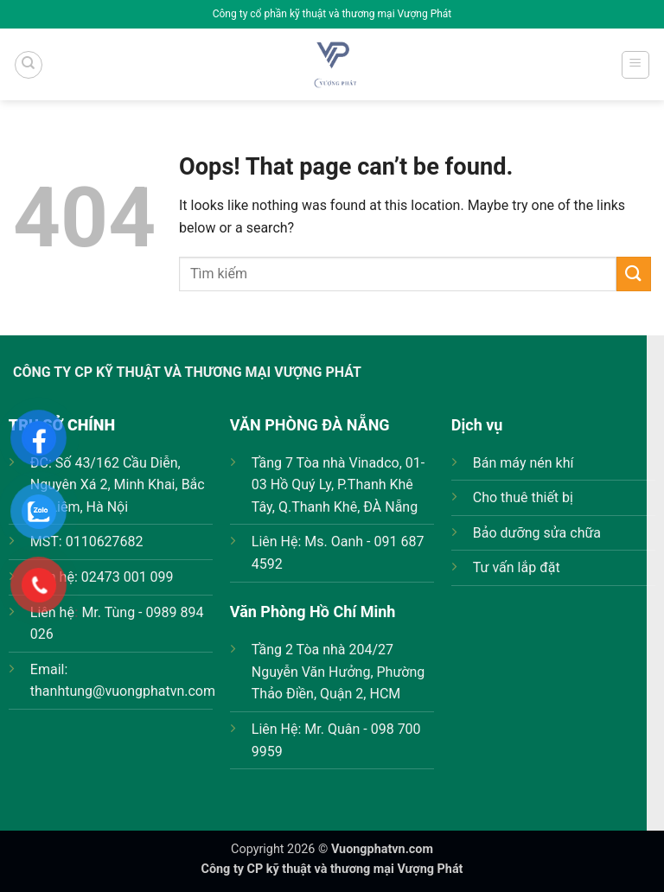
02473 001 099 (127, 577)
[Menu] (636, 65)
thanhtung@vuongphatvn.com (122, 691)
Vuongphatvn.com (382, 849)
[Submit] (633, 273)
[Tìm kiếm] (28, 65)
